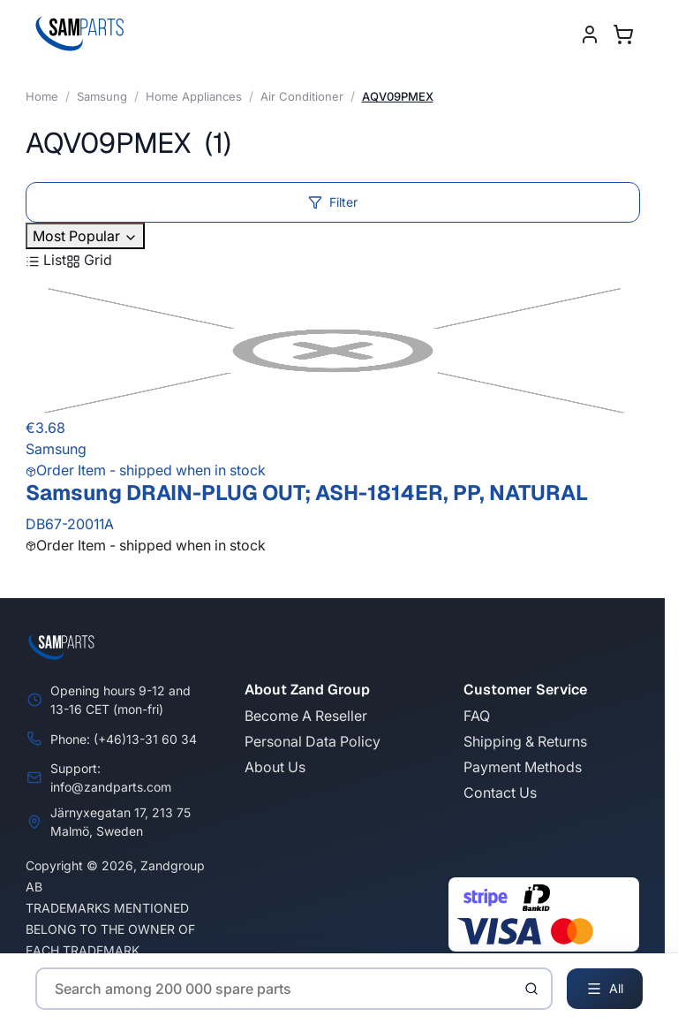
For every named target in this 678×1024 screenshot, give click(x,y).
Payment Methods (522, 767)
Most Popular (85, 236)
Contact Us (500, 792)
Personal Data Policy (312, 741)
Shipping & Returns (525, 741)
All (604, 989)
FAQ (476, 715)
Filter (333, 201)
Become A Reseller (306, 715)
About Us (275, 767)
